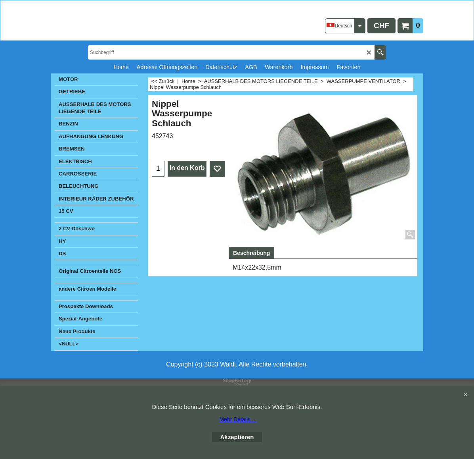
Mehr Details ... (237, 419)
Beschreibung (251, 253)
